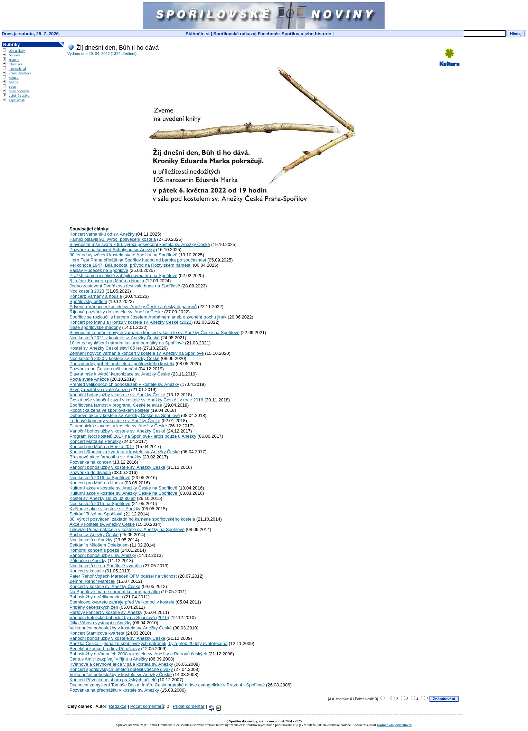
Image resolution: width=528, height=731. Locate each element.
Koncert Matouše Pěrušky (95, 441)
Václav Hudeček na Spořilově (98, 270)
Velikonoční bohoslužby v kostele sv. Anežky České (120, 627)
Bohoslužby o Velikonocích (96, 596)
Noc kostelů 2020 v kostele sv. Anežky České (114, 358)
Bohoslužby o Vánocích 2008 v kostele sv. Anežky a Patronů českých (138, 653)
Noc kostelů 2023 (86, 291)
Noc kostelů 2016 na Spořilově (99, 477)
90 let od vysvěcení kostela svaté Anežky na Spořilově (123, 254)
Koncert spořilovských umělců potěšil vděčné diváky (121, 669)
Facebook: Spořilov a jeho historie (294, 33)
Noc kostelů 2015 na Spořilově (99, 503)
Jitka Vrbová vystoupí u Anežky (100, 622)
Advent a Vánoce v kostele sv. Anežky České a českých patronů (133, 306)
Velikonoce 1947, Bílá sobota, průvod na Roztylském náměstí (130, 265)
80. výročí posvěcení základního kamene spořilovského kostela (132, 519)
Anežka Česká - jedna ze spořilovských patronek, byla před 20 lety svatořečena (148, 643)
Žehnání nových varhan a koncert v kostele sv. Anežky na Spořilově (136, 353)
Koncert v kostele (86, 570)
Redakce (117, 706)
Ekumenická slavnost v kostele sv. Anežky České (118, 425)
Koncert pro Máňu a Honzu (96, 482)
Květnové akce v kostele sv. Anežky (104, 508)
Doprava (14, 55)
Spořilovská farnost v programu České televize (115, 405)
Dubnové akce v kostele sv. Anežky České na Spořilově (124, 415)
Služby (13, 82)
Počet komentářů (147, 706)
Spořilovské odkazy (234, 33)
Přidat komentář (189, 706)
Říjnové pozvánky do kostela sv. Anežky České (116, 311)
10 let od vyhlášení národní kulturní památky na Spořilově (126, 342)
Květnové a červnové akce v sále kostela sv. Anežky (121, 664)
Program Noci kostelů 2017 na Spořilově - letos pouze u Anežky (132, 436)
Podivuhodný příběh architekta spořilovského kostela (122, 363)
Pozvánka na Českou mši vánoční (103, 368)
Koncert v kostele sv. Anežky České (104, 586)
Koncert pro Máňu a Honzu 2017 (101, 446)
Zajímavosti (17, 100)
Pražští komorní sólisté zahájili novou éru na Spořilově (123, 275)
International (17, 68)
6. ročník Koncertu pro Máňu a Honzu (106, 280)
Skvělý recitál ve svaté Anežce (99, 389)
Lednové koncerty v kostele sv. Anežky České (114, 420)
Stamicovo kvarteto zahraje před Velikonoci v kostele (122, 602)
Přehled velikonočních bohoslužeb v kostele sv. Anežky (124, 384)
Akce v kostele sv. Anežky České (102, 524)
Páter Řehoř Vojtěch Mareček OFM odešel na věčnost (123, 576)
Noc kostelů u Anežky (90, 539)
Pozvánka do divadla (90, 472)
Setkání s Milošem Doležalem (99, 545)
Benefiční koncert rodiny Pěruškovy (104, 648)
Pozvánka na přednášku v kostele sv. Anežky (114, 690)
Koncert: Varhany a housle (95, 296)
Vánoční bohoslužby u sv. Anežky (102, 555)
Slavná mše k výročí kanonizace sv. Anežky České (119, 374)
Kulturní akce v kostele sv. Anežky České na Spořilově (124, 488)
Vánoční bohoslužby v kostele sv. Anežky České (117, 394)
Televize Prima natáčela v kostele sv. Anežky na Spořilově (127, 529)
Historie (14, 59)
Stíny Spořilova (19, 91)
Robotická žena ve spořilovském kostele (109, 410)
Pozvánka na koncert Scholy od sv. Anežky (112, 249)
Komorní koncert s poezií (94, 550)
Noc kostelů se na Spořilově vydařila (105, 565)
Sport (12, 86)
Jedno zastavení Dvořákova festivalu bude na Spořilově (124, 285)
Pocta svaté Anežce (89, 379)
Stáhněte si (198, 33)
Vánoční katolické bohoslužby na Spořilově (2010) (119, 617)
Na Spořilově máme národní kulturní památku (114, 591)
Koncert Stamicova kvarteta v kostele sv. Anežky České (124, 451)
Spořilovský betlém (88, 301)
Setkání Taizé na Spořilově (96, 513)
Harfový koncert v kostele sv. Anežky (105, 612)
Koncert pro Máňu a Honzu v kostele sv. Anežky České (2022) (131, 322)
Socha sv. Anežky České (94, 534)
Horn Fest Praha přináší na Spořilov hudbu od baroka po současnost (137, 260)
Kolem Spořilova (20, 73)
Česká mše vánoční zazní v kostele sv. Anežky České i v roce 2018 (136, 399)
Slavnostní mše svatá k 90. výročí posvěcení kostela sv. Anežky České (139, 244)
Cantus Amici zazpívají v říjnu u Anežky (108, 659)
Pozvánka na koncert (90, 462)
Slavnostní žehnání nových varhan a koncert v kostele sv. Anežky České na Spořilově (154, 332)
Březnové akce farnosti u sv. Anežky (105, 456)
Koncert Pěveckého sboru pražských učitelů (113, 679)
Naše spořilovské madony (95, 327)
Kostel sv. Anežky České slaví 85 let (105, 348)
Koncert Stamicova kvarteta (96, 633)
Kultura (14, 77)
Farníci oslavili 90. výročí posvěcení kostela (112, 239)
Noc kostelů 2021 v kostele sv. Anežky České (114, 337)
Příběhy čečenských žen (93, 607)
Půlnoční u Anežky (87, 560)
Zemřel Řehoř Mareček (92, 581)
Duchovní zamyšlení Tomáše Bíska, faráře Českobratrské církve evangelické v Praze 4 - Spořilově (167, 684)
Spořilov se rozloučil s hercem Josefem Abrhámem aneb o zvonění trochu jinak (148, 317)
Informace (15, 64)
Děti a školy (17, 51)
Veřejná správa (19, 95)
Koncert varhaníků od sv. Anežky (101, 234)
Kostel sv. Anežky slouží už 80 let (102, 498)
